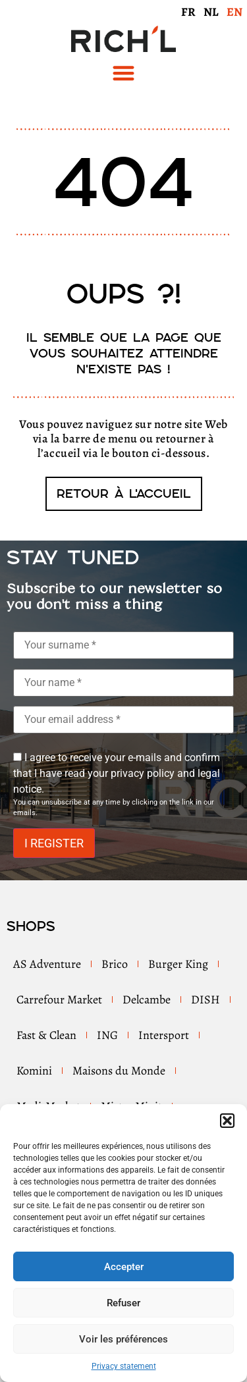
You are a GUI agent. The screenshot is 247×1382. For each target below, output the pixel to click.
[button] (227, 1120)
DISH (205, 999)
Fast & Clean (46, 1035)
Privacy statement (124, 1366)
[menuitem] (188, 11)
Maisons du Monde (118, 1070)
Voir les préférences (123, 1339)
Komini (34, 1070)
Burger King (178, 964)
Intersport (163, 1035)
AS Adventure (47, 964)
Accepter (124, 1267)
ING (107, 1035)
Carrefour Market (59, 999)
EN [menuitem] (234, 12)
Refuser (123, 1303)
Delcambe (147, 999)
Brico (114, 964)
